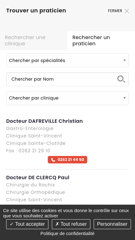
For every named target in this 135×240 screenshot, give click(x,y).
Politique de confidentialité (67, 233)
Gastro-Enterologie (30, 128)
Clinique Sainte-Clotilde (36, 143)
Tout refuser (71, 224)
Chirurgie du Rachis (30, 185)
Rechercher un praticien (91, 40)
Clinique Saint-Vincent (34, 136)
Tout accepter (27, 224)
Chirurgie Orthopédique (35, 192)
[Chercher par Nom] (67, 79)
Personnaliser (112, 224)
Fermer (118, 10)
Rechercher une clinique (25, 40)
